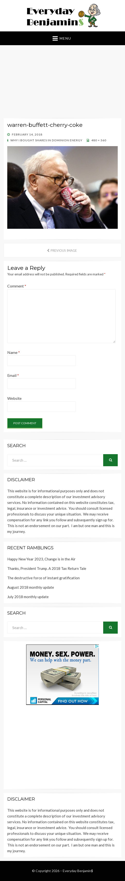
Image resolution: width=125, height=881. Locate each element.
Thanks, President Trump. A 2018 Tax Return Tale (46, 568)
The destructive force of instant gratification (43, 578)
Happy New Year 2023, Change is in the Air (41, 559)
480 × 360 (98, 140)
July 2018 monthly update (28, 596)
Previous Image (64, 250)
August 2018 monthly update (30, 587)
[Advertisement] (62, 82)
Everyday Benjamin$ (78, 871)
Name (13, 352)
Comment (16, 286)
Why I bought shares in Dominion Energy (46, 140)
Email (13, 375)
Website (14, 398)
